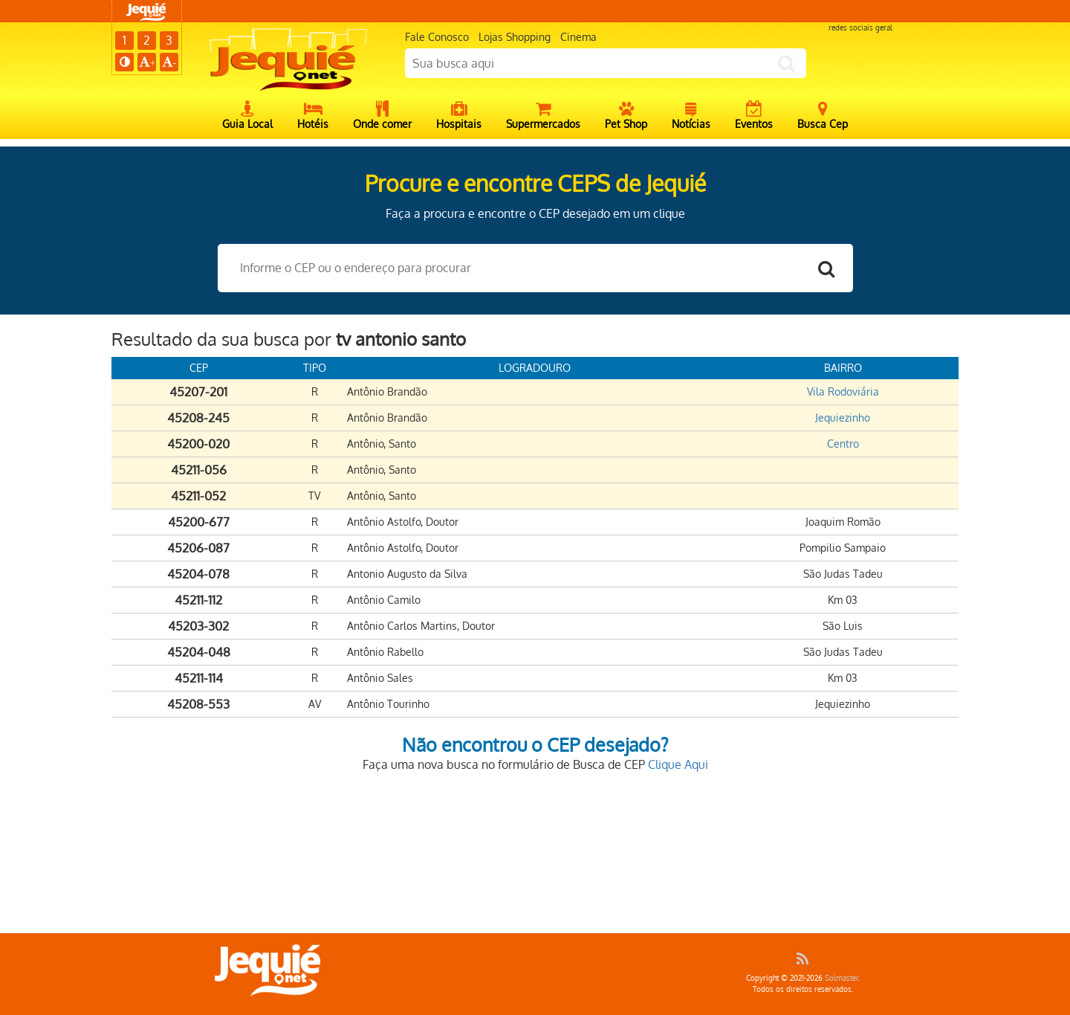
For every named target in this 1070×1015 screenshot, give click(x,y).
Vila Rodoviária (843, 391)
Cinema (578, 36)
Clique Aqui (678, 764)
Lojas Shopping (515, 36)
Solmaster (841, 977)
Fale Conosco (437, 36)
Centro (843, 443)
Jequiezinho (842, 417)
